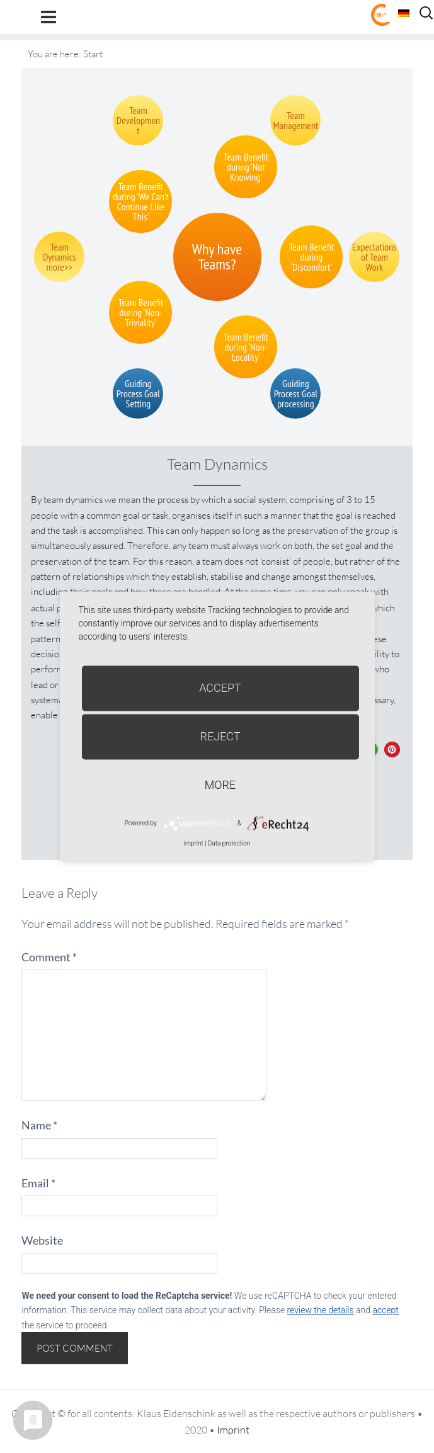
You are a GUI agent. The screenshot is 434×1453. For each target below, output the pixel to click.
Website (42, 1240)
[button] (392, 749)
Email (38, 1183)
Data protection (229, 843)
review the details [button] (320, 1310)
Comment (49, 957)
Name (39, 1125)
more (220, 784)
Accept (220, 687)
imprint (193, 843)
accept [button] (385, 1310)
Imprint (233, 1429)
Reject (220, 736)
